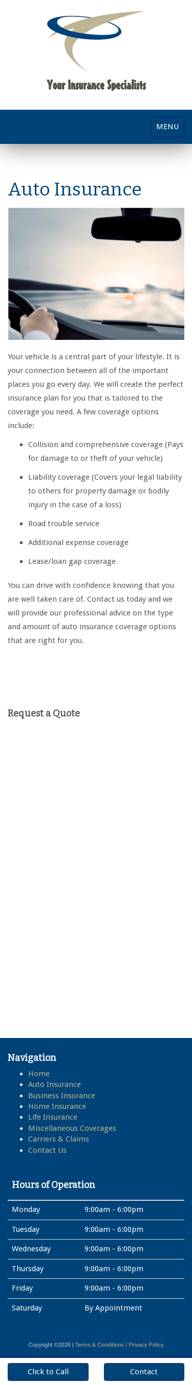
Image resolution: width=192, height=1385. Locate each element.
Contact (144, 1371)
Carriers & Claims (58, 1139)
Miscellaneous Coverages (72, 1128)
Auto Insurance (54, 1084)
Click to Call (48, 1371)
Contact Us (47, 1150)
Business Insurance (61, 1095)
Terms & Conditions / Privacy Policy (119, 1345)
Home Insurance (57, 1106)
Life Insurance (52, 1117)
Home (39, 1073)
